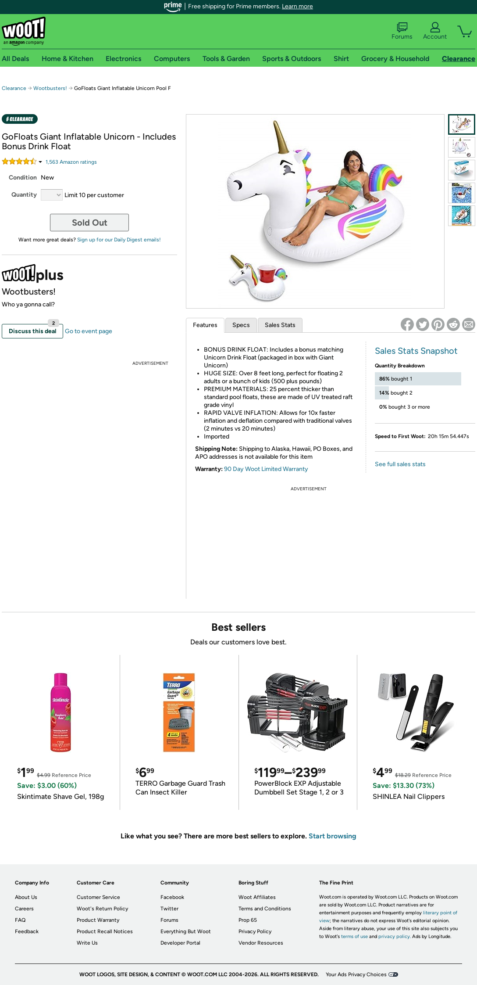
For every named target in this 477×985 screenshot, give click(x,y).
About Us (26, 897)
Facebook (172, 897)
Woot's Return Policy (102, 909)
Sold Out (89, 222)
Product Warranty (98, 920)
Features (205, 325)
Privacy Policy (254, 931)
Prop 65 (247, 920)
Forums (402, 31)
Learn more (297, 6)
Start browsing (332, 836)
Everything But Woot (185, 931)
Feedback (27, 931)
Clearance (14, 88)
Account (435, 31)
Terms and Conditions (264, 909)
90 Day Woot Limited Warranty (266, 469)
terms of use (354, 936)
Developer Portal (180, 943)
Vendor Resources (260, 943)
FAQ (20, 920)
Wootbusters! (50, 88)
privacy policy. (394, 936)
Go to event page (88, 331)
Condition (23, 177)
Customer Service (98, 897)
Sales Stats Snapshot (416, 350)
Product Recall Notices (105, 931)
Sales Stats (280, 325)
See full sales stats (400, 464)
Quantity (24, 194)
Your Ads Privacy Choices (356, 974)
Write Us (87, 943)
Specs (241, 325)
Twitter (169, 909)
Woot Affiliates (257, 897)
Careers (24, 909)
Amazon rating (71, 162)
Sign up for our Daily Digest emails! (119, 240)
